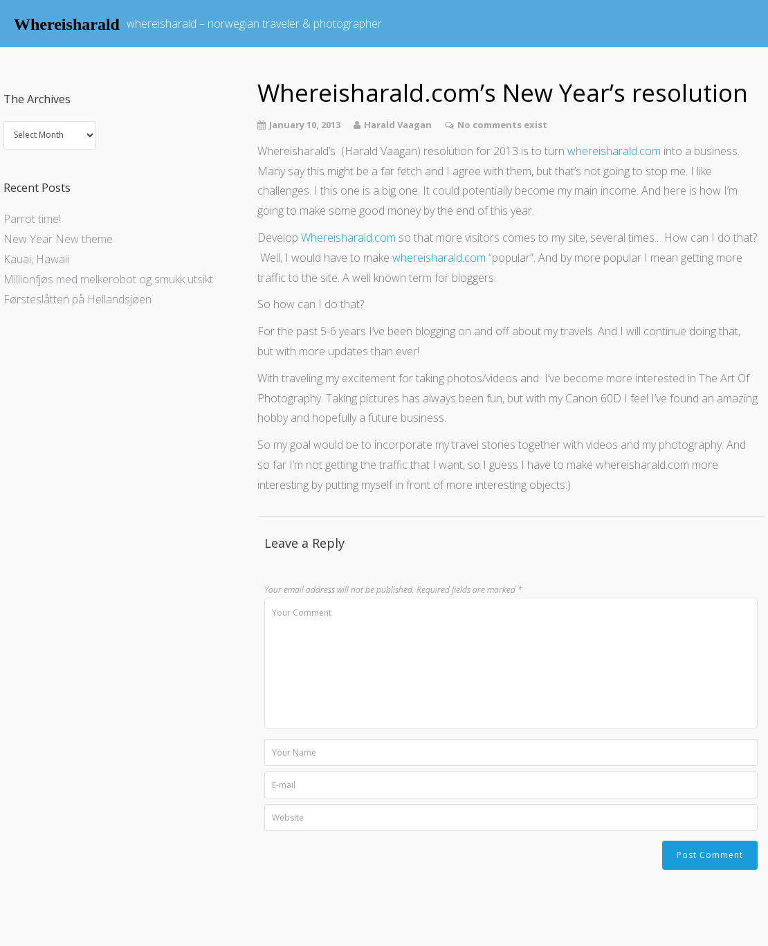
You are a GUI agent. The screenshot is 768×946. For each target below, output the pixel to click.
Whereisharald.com (348, 237)
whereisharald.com (614, 151)
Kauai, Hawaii (36, 259)
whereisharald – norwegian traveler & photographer (254, 23)
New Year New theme (58, 239)
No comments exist (502, 124)
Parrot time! (32, 218)
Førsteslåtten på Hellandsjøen (77, 299)
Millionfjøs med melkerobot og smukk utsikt (108, 279)
